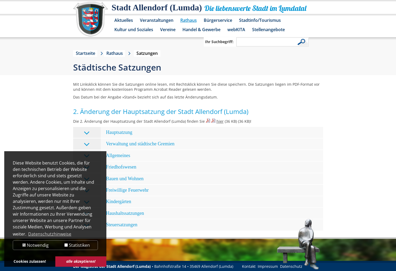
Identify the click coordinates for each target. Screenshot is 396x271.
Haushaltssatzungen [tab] (114, 214)
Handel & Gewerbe (201, 29)
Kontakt (249, 266)
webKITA (236, 29)
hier (220, 121)
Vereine (168, 29)
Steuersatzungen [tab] (110, 225)
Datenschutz (291, 266)
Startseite (85, 53)
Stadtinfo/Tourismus (260, 20)
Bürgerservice (218, 20)
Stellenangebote (268, 29)
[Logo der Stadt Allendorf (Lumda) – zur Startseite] (90, 22)
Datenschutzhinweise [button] (49, 234)
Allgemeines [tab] (107, 156)
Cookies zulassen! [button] (30, 261)
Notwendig (35, 245)
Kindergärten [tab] (107, 202)
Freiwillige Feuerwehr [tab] (116, 190)
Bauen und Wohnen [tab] (114, 179)
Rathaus (188, 20)
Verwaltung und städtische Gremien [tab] (129, 144)
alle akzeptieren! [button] (80, 261)
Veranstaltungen (156, 20)
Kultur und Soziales (133, 29)
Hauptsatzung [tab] (108, 133)
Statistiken (77, 245)
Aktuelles (123, 20)
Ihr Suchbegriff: (219, 41)
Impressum (268, 266)
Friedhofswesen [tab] (110, 167)
